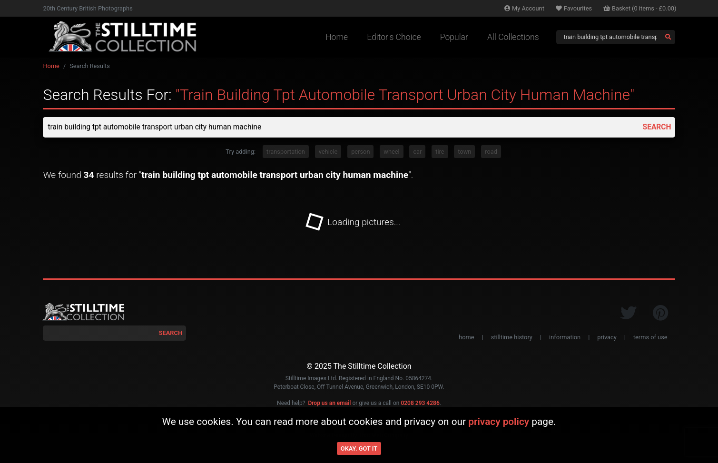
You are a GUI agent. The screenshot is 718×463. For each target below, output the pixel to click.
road (491, 152)
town (464, 152)
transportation (285, 152)
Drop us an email (329, 403)
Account (524, 8)
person (360, 152)
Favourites (574, 8)
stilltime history (511, 337)
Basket (640, 8)
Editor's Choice (394, 37)
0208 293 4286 (420, 403)
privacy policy (498, 421)
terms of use (650, 337)
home (466, 337)
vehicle (328, 152)
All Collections (513, 37)
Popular (454, 37)
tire (439, 152)
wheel (391, 152)
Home (336, 37)
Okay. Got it (359, 448)
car (417, 152)
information (564, 337)
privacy (606, 337)
